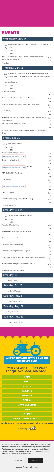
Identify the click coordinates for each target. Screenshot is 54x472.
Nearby (27, 400)
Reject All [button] (18, 461)
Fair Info (27, 390)
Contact (27, 409)
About (27, 381)
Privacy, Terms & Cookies (27, 418)
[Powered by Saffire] (32, 428)
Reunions (27, 395)
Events (27, 386)
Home (27, 377)
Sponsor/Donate (27, 404)
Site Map (27, 414)
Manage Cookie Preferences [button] (27, 467)
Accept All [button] (36, 461)
